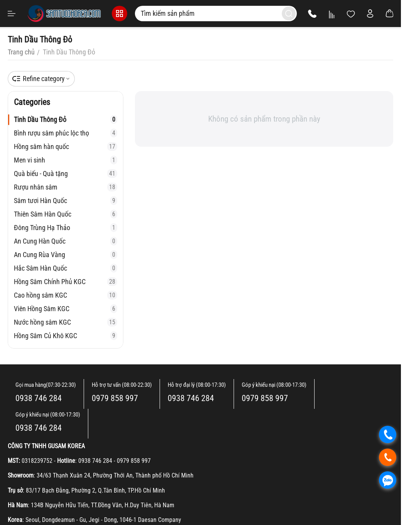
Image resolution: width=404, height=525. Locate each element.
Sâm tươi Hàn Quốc (65, 200)
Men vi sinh (65, 160)
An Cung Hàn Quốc (65, 241)
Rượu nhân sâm (65, 187)
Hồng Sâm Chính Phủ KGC (65, 281)
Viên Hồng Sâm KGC (65, 308)
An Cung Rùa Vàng (65, 254)
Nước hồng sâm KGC (65, 322)
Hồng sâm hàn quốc (65, 146)
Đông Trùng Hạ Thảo (65, 227)
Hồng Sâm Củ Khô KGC (65, 335)
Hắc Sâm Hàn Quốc (65, 268)
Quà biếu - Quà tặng (65, 173)
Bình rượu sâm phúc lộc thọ (65, 133)
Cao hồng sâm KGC (65, 295)
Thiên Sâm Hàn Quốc (65, 214)
